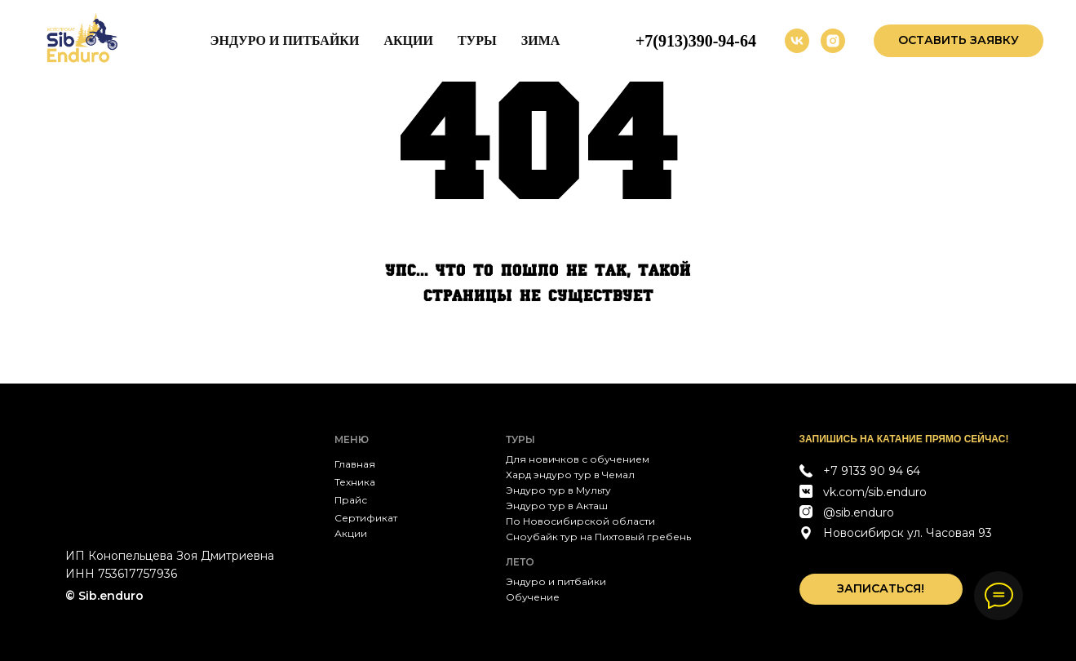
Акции (408, 40)
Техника (354, 482)
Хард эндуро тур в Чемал (570, 474)
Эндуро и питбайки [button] (285, 40)
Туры (477, 40)
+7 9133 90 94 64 (871, 471)
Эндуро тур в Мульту (558, 490)
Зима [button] (540, 40)
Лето (520, 562)
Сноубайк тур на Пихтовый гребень (598, 536)
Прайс (350, 500)
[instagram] (833, 41)
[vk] (797, 41)
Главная (354, 464)
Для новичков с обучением (577, 459)
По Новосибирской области (580, 521)
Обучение (533, 597)
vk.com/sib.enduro (875, 492)
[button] (958, 40)
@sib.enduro (858, 512)
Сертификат (365, 518)
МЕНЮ (351, 439)
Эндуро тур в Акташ (557, 505)
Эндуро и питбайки (556, 581)
